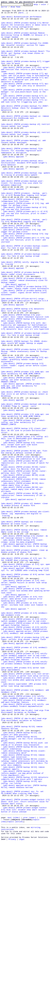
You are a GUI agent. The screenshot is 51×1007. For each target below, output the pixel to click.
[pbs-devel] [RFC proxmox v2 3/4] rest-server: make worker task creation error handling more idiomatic (22, 718)
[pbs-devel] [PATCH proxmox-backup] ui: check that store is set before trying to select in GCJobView (25, 472)
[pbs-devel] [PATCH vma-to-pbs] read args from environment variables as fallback (25, 853)
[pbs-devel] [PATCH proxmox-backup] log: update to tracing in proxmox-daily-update (26, 208)
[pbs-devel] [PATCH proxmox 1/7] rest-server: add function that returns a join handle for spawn (26, 82)
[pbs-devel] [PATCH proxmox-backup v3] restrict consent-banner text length (26, 149)
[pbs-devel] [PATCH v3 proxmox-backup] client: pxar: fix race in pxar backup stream (25, 295)
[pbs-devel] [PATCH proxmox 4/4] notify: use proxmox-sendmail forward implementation (25, 845)
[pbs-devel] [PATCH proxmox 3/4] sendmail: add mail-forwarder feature (24, 840)
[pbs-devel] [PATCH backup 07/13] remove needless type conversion (23, 906)
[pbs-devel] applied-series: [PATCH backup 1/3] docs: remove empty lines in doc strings (24, 653)
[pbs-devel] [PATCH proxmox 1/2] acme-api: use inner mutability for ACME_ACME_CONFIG (25, 446)
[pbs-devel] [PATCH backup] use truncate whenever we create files (22, 626)
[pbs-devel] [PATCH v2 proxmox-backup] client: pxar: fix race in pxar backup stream (25, 400)
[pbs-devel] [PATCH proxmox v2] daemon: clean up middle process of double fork (25, 604)
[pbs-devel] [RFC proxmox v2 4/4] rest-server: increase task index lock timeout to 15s (24, 725)
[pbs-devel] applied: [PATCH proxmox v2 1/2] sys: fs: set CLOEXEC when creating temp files (25, 682)
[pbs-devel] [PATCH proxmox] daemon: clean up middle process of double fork (25, 660)
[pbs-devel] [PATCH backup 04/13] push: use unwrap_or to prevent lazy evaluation (25, 892)
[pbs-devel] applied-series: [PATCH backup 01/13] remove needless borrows (24, 943)
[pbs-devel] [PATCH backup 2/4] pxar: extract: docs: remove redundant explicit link (25, 378)
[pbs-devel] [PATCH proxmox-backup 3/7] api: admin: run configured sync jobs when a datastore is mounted (25, 95)
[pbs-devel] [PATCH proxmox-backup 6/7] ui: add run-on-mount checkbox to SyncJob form (25, 115)
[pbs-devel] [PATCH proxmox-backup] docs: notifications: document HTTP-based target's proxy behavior (24, 194)
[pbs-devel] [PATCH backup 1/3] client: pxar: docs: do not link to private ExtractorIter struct (25, 516)
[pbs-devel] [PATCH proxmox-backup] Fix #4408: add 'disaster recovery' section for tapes (25, 52)
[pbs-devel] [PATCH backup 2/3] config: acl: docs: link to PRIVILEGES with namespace (25, 524)
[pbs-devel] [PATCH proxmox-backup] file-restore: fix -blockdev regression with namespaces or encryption (22, 180)
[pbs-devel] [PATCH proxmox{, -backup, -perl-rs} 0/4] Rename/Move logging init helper (24, 264)
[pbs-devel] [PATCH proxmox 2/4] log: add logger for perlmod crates (24, 276)
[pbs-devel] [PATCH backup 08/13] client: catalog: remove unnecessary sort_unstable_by (24, 911)
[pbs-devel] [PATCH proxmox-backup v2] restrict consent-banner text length (26, 159)
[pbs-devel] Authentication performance (21, 19)
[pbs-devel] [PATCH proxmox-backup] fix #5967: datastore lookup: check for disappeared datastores (25, 129)
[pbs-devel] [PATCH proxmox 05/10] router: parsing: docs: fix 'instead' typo (24, 565)
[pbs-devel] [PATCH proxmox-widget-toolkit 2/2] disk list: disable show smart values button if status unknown (24, 971)
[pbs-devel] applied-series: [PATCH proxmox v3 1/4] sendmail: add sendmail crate (25, 758)
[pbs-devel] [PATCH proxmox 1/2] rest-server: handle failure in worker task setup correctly (26, 809)
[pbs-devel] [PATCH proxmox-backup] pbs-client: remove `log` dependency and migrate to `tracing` (26, 615)
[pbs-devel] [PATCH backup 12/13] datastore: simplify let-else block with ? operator (25, 933)
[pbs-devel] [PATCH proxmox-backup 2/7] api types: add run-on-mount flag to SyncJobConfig (25, 88)
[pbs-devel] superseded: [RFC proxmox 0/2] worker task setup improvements (24, 821)
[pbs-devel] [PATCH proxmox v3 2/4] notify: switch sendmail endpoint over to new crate (25, 743)
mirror (13, 8)
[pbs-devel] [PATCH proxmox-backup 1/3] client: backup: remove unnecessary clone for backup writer (26, 421)
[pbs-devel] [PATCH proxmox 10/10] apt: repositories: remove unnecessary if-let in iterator (24, 593)
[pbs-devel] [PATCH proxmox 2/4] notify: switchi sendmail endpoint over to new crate (24, 836)
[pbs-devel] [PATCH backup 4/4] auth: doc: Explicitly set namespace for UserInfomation (24, 388)
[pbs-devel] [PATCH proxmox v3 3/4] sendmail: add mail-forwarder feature (26, 748)
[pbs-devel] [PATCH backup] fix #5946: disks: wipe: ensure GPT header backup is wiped (25, 410)
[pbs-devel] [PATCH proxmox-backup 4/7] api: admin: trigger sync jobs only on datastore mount (25, 102)
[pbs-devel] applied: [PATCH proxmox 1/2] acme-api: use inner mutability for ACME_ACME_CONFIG (24, 462)
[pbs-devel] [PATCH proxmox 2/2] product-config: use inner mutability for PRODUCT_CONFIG (23, 455)
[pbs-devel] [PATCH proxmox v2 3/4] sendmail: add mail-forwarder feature (26, 789)
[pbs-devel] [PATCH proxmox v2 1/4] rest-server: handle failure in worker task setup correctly (24, 698)
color (3, 8)
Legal (21, 1004)
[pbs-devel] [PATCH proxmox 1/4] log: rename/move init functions (21, 271)
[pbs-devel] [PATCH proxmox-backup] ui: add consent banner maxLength (24, 169)
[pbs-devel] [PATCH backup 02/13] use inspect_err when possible (21, 879)
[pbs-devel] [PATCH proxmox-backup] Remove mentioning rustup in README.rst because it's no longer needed (25, 41)
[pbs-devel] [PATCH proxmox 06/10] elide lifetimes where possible (23, 570)
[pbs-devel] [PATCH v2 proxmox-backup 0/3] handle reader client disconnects (23, 327)
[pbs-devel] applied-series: (17, 771)
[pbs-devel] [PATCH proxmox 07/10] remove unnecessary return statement (24, 575)
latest (42, 979)
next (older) (13, 979)
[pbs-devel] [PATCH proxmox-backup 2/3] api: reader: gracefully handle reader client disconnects (25, 430)
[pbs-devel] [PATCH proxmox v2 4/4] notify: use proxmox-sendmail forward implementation (25, 794)
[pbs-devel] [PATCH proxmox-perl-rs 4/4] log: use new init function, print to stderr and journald (26, 287)
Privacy (12, 1004)
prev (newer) (29, 979)
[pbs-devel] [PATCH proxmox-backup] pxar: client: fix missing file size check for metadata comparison (23, 219)
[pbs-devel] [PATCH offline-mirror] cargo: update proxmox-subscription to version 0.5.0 (24, 359)
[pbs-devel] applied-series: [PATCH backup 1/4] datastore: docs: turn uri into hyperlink (25, 393)
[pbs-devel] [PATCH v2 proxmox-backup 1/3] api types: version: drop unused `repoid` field (25, 765)
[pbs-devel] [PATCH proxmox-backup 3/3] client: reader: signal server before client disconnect (24, 438)
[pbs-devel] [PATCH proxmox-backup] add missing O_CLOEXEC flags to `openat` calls (26, 485)
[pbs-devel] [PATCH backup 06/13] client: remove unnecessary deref (24, 901)
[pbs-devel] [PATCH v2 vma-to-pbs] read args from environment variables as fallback (24, 862)
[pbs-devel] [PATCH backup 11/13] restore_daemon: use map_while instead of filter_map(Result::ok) (23, 927)
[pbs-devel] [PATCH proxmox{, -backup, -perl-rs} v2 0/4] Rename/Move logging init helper (24, 232)
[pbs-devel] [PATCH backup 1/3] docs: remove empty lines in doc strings (24, 636)
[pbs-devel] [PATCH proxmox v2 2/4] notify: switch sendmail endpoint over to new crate (25, 784)
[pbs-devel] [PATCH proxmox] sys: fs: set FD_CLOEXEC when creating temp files (23, 950)
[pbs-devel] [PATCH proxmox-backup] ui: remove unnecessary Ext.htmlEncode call (25, 140)
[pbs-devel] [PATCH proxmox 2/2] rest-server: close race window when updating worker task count (26, 815)
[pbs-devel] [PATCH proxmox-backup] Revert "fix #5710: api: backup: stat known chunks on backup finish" (26, 63)
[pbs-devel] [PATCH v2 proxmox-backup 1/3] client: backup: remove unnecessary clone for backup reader (25, 335)
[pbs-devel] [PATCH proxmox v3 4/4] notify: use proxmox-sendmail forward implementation (25, 753)
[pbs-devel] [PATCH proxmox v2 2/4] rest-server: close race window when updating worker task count (26, 708)
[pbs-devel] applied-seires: (19, 598)
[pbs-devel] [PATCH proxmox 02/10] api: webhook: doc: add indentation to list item (23, 548)
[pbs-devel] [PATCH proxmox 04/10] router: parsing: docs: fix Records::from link (24, 561)
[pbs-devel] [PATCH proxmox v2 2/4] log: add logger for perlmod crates (25, 244)
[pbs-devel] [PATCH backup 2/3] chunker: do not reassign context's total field (25, 643)
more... (23, 14)
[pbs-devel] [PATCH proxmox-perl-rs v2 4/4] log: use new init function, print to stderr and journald (25, 255)
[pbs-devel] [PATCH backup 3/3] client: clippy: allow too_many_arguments (23, 648)
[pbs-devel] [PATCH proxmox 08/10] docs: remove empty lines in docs (23, 580)
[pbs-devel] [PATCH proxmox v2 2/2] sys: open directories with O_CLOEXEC (26, 677)
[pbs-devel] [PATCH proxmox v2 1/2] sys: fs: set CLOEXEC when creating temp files (24, 670)
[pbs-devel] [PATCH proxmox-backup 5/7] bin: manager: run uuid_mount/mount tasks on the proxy (25, 109)
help (40, 5)
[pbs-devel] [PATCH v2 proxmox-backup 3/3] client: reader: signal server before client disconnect (24, 350)
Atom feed (24, 8)
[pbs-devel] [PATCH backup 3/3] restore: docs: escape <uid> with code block (23, 531)
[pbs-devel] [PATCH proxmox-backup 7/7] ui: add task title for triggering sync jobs (25, 120)
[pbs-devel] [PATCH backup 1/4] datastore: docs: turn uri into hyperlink (23, 371)
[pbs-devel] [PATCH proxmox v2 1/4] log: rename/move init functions (23, 239)
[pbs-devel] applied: (13, 187)
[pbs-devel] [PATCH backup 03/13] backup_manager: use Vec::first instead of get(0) (23, 886)
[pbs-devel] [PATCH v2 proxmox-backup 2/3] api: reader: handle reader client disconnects (25, 344)
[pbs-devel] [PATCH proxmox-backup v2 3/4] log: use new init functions (24, 249)
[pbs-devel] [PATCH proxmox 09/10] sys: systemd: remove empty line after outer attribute (23, 586)
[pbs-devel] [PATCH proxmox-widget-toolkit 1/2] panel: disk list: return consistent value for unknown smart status (26, 961)
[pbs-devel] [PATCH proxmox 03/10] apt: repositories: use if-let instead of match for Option (25, 555)
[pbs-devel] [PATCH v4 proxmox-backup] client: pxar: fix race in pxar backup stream (25, 305)
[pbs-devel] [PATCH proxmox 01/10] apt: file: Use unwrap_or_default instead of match (25, 541)
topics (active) (15, 984)
